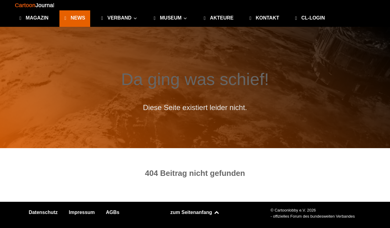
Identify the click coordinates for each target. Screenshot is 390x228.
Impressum (82, 212)
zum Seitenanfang (195, 212)
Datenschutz (43, 212)
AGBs (112, 212)
